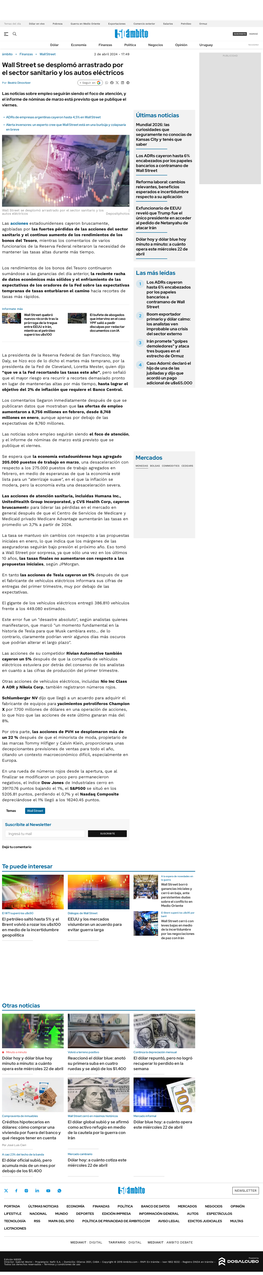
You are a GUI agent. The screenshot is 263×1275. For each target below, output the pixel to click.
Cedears (187, 465)
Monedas (142, 465)
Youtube (48, 1190)
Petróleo (186, 23)
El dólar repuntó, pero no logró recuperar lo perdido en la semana (163, 1063)
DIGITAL (86, 1242)
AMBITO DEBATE (170, 1242)
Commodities (170, 465)
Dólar (54, 45)
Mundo (61, 1214)
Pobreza (57, 23)
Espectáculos (219, 1214)
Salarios (168, 23)
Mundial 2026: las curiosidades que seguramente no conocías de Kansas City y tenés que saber (164, 134)
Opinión (181, 45)
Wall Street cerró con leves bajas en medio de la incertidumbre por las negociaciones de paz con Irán (177, 929)
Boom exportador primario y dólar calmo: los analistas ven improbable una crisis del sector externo (169, 323)
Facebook (16, 1191)
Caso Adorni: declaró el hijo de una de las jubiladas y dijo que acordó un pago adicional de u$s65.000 (169, 373)
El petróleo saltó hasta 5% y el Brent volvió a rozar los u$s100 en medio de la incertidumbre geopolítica (31, 927)
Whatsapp (59, 1191)
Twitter (6, 1190)
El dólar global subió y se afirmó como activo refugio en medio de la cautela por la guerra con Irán (98, 1130)
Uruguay (206, 45)
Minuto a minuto (16, 1052)
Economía (78, 45)
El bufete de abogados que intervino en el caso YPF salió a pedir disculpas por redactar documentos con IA (108, 323)
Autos (192, 1214)
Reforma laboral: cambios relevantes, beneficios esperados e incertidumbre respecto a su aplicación (162, 189)
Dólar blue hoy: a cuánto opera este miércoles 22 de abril (163, 1124)
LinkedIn (37, 1191)
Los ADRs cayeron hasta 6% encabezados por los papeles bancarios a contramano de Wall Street (164, 163)
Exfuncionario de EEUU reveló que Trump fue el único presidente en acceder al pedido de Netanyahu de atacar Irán (163, 217)
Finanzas (105, 45)
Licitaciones (15, 1228)
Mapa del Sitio (61, 1221)
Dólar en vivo (37, 23)
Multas (236, 1221)
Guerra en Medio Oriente (85, 23)
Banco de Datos (155, 1206)
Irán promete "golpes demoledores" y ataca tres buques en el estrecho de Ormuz (168, 348)
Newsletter (253, 45)
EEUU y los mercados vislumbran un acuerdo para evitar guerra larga (95, 924)
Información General (159, 1214)
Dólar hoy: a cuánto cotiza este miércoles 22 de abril (97, 1162)
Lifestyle (12, 1214)
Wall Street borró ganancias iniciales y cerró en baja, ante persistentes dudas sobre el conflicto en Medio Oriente (176, 895)
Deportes (85, 1214)
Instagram (26, 1191)
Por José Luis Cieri (14, 1145)
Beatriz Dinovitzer (19, 83)
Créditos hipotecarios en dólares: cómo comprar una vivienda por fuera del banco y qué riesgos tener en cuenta (31, 1130)
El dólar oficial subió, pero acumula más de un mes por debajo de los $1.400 (28, 1165)
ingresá (253, 34)
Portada (12, 1206)
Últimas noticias (43, 1206)
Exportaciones (116, 23)
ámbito (7, 54)
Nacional (38, 1214)
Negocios (155, 45)
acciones (19, 223)
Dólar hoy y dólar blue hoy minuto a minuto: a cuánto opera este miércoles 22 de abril (162, 247)
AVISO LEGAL (169, 1221)
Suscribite (107, 833)
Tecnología (15, 1221)
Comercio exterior (144, 23)
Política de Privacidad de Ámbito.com (116, 1221)
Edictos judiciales (205, 1221)
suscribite (240, 34)
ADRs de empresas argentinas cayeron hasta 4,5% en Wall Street (53, 117)
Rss (37, 1221)
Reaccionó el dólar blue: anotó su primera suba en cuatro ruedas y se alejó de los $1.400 (97, 1063)
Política (130, 45)
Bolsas (155, 465)
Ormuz (203, 23)
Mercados (187, 1206)
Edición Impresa (116, 1214)
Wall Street (48, 54)
